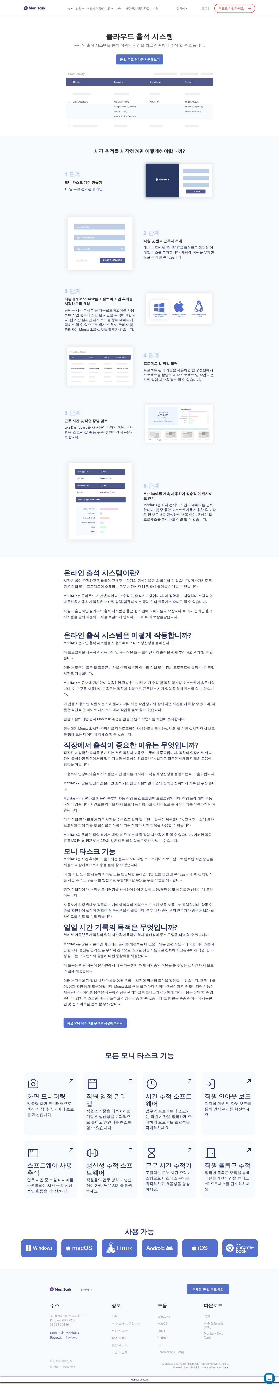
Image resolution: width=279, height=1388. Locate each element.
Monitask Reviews (57, 1340)
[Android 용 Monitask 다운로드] (160, 1254)
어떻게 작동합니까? (98, 8)
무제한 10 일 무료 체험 (208, 1295)
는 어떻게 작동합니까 (126, 1329)
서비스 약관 (119, 1337)
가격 (118, 8)
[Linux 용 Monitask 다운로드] (119, 1254)
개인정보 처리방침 (61, 1367)
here (225, 1373)
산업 (78, 8)
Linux (161, 1337)
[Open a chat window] (269, 1378)
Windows (164, 1322)
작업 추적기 (119, 1344)
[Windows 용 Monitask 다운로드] (39, 1254)
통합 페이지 (119, 1351)
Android (163, 1344)
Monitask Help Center (214, 1341)
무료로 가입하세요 (231, 8)
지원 (156, 8)
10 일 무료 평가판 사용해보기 (139, 59)
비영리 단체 (119, 1358)
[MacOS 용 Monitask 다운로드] (79, 1254)
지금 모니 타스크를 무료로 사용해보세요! (95, 1029)
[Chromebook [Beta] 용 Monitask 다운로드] (240, 1254)
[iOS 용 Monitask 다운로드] (200, 1254)
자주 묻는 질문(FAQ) (137, 8)
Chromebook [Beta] (172, 1358)
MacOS (163, 1329)
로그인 (205, 8)
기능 (67, 8)
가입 (99, 189)
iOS (160, 1351)
